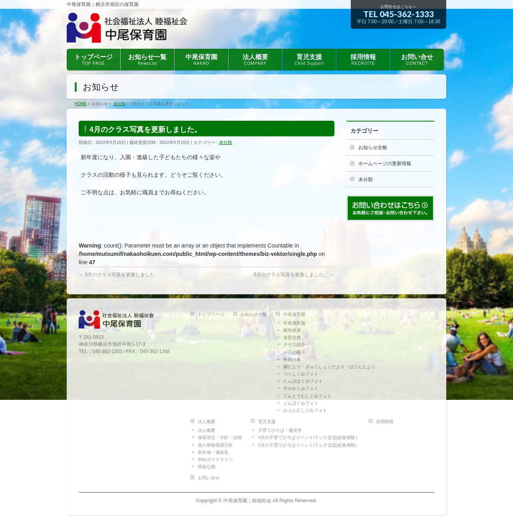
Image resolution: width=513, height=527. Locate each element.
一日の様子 (294, 352)
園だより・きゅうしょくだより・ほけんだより (329, 366)
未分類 (225, 142)
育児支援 (267, 421)
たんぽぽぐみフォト (303, 381)
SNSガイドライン (215, 459)
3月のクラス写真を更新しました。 (119, 274)
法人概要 (206, 421)
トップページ (211, 314)
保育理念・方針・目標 (220, 437)
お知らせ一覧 (254, 314)
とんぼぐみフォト (300, 403)
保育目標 (292, 337)
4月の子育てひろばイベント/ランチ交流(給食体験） (309, 437)
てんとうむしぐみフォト (307, 395)
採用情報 (385, 421)
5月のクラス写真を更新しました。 (294, 274)
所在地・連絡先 (213, 452)
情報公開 (206, 466)
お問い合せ (209, 477)
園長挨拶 (292, 330)
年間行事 (292, 359)
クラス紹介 (294, 344)
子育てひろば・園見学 (280, 430)
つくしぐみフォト (300, 373)
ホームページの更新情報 (384, 163)
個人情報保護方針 (215, 445)
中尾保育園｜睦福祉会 (247, 500)
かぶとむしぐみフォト (305, 410)
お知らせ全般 (372, 147)
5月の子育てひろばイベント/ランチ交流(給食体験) (307, 445)
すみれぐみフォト (300, 388)
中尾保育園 (294, 314)
